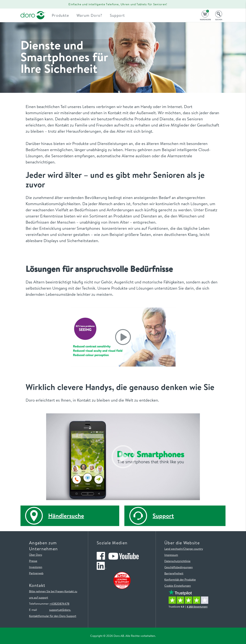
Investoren (35, 567)
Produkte (63, 15)
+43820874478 (59, 604)
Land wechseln (173, 549)
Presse (33, 561)
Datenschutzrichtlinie (177, 561)
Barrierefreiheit (173, 573)
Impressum (171, 555)
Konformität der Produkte (180, 579)
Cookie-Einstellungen (177, 586)
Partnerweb (36, 573)
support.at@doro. (60, 610)
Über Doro (35, 555)
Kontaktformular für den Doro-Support (52, 616)
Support (120, 15)
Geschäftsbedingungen (178, 567)
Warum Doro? (92, 15)
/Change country (192, 549)
